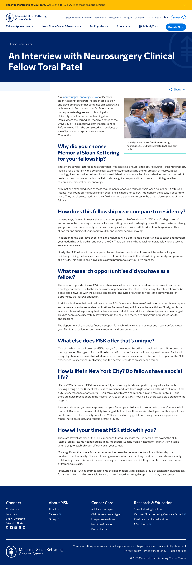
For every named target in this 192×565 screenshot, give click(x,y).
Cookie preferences (122, 546)
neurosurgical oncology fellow (81, 96)
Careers (53, 514)
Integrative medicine (103, 519)
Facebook (11, 527)
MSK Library (141, 524)
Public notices (178, 550)
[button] (101, 17)
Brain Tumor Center (22, 44)
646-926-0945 (66, 4)
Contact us (12, 509)
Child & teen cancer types (106, 514)
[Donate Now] (176, 27)
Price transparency (155, 550)
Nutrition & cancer (102, 524)
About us (54, 509)
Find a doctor (99, 529)
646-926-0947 (14, 523)
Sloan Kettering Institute (148, 509)
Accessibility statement (172, 546)
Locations (11, 514)
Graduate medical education (151, 519)
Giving (53, 519)
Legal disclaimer (146, 546)
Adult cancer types (102, 509)
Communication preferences (90, 546)
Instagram (7, 527)
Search (178, 17)
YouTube (20, 527)
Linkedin (24, 527)
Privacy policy (132, 550)
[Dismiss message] (184, 5)
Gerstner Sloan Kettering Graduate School (159, 514)
